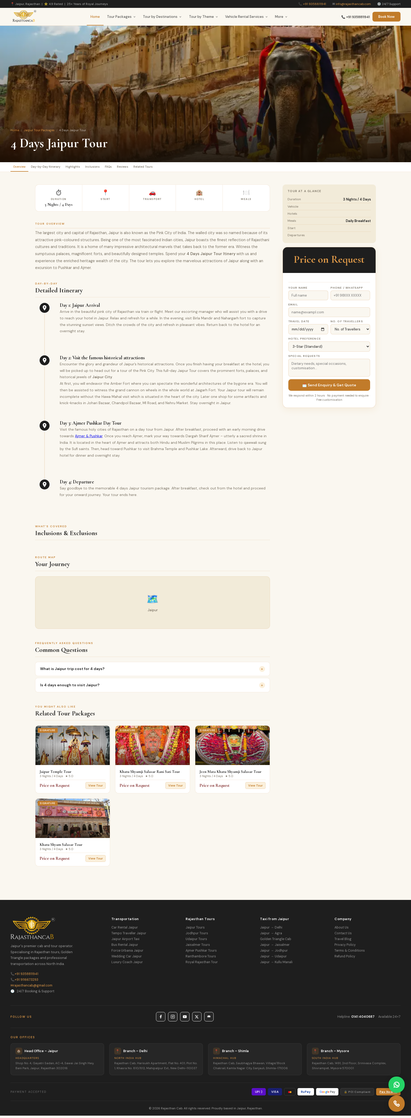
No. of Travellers (347, 323)
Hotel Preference (304, 341)
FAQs (139, 168)
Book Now (386, 16)
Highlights (91, 168)
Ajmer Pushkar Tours (201, 953)
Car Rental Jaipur (124, 930)
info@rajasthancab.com (353, 4)
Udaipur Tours (196, 941)
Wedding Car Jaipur (126, 959)
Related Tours (186, 168)
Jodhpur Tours (197, 936)
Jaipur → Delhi (271, 930)
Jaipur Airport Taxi (125, 941)
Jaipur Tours (195, 930)
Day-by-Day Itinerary (57, 168)
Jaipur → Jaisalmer (274, 947)
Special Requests (304, 358)
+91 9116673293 (24, 982)
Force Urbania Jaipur (127, 953)
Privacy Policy (345, 947)
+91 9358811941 (314, 4)
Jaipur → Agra (271, 936)
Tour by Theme (203, 16)
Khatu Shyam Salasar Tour (61, 847)
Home (95, 16)
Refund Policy (344, 959)
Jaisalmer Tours (198, 947)
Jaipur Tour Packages (39, 130)
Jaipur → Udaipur (273, 959)
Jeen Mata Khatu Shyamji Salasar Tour (230, 774)
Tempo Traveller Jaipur (128, 936)
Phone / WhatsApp (347, 290)
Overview (22, 168)
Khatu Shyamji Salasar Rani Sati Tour (150, 774)
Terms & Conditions (349, 953)
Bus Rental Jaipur (124, 947)
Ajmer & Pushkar (88, 438)
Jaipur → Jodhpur (274, 953)
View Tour (95, 788)
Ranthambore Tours (201, 959)
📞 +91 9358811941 (355, 17)
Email (293, 307)
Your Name (298, 290)
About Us (341, 930)
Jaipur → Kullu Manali (276, 964)
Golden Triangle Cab (275, 941)
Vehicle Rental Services (246, 16)
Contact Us (343, 936)
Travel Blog (342, 941)
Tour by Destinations (162, 16)
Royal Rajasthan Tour (202, 964)
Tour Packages (121, 16)
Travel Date (298, 323)
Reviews (159, 168)
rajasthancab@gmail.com (31, 988)
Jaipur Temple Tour (56, 774)
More (281, 16)
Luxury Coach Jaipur (127, 964)
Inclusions (117, 168)
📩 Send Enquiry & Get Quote (329, 387)
